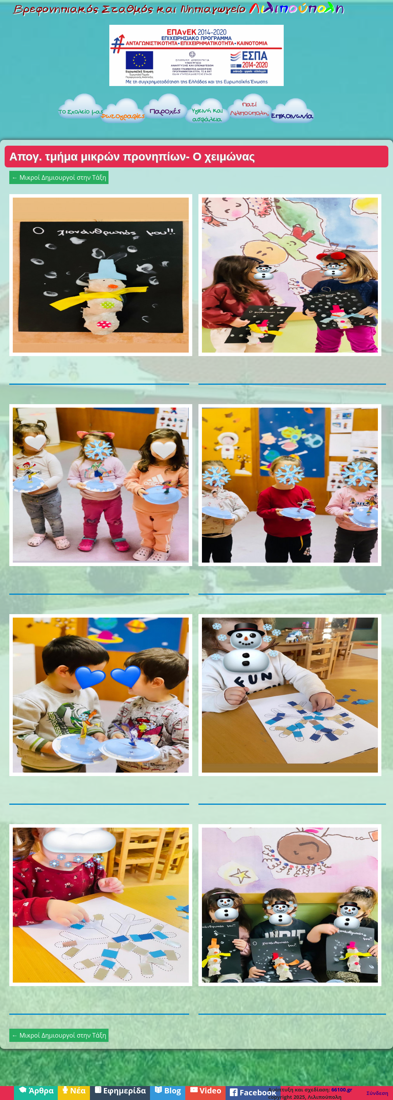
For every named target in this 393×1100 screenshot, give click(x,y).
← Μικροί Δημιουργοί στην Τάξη (59, 177)
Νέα (74, 1090)
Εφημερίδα (120, 1090)
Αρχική (28, 113)
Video (205, 1090)
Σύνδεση (377, 1093)
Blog (167, 1090)
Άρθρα (35, 1090)
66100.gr (341, 1089)
